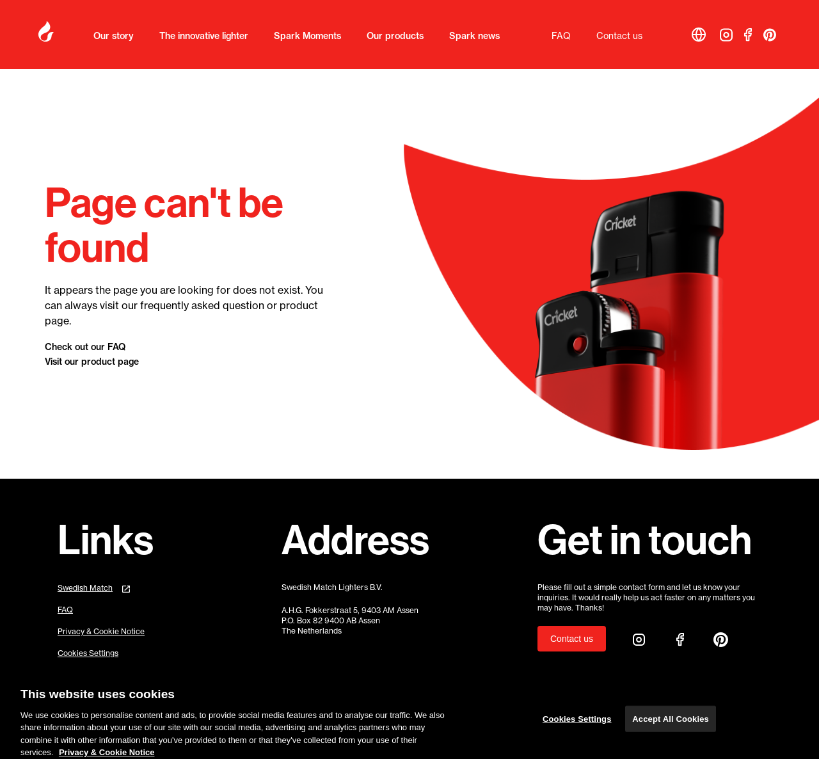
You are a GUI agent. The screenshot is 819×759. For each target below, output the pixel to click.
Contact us (619, 36)
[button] (698, 34)
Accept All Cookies (670, 723)
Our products (395, 36)
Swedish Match (85, 588)
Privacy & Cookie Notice (101, 631)
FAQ (561, 36)
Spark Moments (307, 36)
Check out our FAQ (85, 347)
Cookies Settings (88, 653)
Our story (113, 36)
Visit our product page (92, 361)
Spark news (474, 36)
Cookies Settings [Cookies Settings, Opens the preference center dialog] (577, 723)
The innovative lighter (203, 36)
